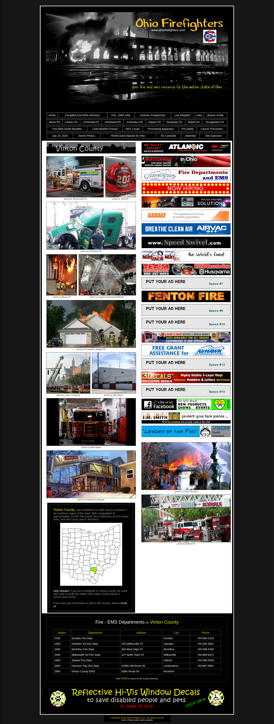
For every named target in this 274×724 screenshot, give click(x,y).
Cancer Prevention (212, 128)
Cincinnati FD (91, 122)
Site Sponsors (213, 135)
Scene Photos (86, 135)
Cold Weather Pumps (105, 128)
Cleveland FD (113, 122)
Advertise (190, 135)
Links (199, 115)
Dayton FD (154, 122)
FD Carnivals (168, 135)
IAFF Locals (133, 128)
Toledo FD (193, 122)
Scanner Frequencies (152, 115)
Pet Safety (188, 128)
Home (52, 115)
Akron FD (54, 122)
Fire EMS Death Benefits (67, 128)
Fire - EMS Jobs (120, 115)
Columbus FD (135, 122)
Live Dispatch (182, 115)
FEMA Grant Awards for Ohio (128, 135)
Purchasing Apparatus (161, 128)
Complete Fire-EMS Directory (82, 115)
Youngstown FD (214, 122)
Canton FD (71, 122)
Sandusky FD (174, 122)
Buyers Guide (215, 115)
